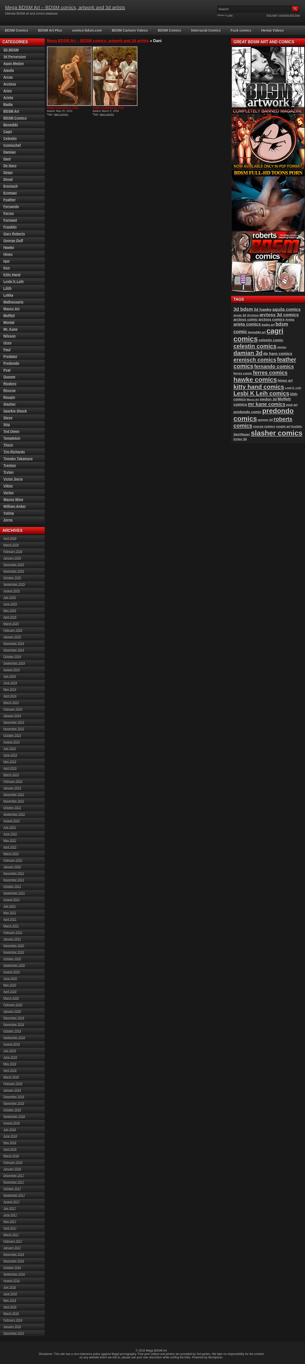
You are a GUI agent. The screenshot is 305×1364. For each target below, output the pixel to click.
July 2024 (9, 676)
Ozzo (7, 343)
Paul (7, 350)
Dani (7, 159)
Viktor (8, 486)
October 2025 (12, 578)
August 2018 (11, 1123)
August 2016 (11, 1280)
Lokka (8, 295)
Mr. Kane (10, 329)
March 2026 (11, 545)
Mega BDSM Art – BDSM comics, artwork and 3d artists (65, 7)
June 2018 (10, 1136)
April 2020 (10, 991)
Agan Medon (13, 63)
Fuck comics (241, 30)
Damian (9, 152)
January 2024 (12, 716)
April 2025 (10, 617)
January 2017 (12, 1248)
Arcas (8, 77)
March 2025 (11, 624)
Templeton (11, 438)
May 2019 (9, 1064)
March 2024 (11, 702)
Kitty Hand (11, 275)
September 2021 (14, 893)
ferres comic (242, 373)
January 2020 (12, 1011)
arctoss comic (245, 319)
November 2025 (13, 571)
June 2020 (10, 978)
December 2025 (13, 564)
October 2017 (12, 1189)
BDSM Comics (16, 30)
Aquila (8, 70)
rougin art (283, 426)
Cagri (7, 132)
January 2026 (12, 558)
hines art (285, 380)
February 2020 (12, 1005)
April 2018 (10, 1149)
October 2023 (12, 735)
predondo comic (247, 412)
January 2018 (12, 1169)
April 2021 (10, 919)
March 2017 (11, 1235)
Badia (8, 104)
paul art (292, 405)
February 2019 (12, 1083)
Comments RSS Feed (289, 15)
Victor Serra (13, 479)
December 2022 (13, 794)
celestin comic (271, 340)
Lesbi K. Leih (293, 387)
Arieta (8, 98)
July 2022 (9, 827)
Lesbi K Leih (13, 281)
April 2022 (10, 847)
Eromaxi (10, 193)
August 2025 (11, 591)
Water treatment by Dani (63, 107)
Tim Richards (14, 452)
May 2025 (9, 610)
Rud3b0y (296, 426)
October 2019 (12, 1031)
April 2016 (10, 1307)
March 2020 (11, 998)
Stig (6, 425)
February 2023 (12, 781)
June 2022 (10, 834)
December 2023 (13, 722)
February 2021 (12, 932)
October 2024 (12, 656)
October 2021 (12, 886)
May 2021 (9, 913)
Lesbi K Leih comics (261, 393)
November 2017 (13, 1182)
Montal (8, 322)
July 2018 (9, 1129)
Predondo (11, 363)
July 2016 (9, 1287)
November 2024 (13, 650)
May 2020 (9, 985)
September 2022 (14, 814)
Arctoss (9, 84)
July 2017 (9, 1208)
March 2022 (11, 853)
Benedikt (10, 125)
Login (230, 15)
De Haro (10, 166)
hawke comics (255, 379)
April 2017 (10, 1228)
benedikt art (257, 332)
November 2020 (13, 952)
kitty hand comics (258, 386)
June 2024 (10, 683)
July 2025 (9, 597)
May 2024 (9, 689)
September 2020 (14, 965)
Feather (9, 200)
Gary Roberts (14, 234)
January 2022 (12, 867)
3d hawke (262, 309)
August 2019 (11, 1044)
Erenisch (10, 186)
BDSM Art (11, 111)
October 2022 (12, 807)
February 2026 (12, 551)
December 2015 (13, 1333)
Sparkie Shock (15, 411)
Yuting (8, 513)
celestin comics (255, 346)
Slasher (9, 404)
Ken (6, 268)
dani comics (61, 114)
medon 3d (268, 399)
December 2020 (13, 945)
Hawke (8, 247)
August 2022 (11, 821)
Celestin (10, 138)
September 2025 (14, 584)
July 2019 (9, 1051)
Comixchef (12, 145)
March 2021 (11, 926)
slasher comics (276, 433)
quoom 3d (265, 420)
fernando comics (274, 366)
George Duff (13, 241)
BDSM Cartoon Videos (130, 30)
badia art (268, 325)
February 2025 (12, 630)
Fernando (11, 207)
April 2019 (10, 1070)
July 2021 (9, 906)
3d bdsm (243, 309)
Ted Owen (11, 431)
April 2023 (10, 768)
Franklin (10, 227)
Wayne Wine (13, 499)
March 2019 (11, 1077)
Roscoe (9, 390)
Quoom (9, 377)
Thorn (8, 445)
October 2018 (12, 1110)
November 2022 (13, 801)
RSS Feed (272, 15)
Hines (8, 254)
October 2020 (12, 959)
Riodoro (10, 384)
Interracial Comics (206, 30)
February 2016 (12, 1320)
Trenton (9, 465)
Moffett (9, 316)
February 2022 (12, 860)
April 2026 (10, 538)
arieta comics (247, 324)
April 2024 (10, 696)
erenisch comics (254, 360)
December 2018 (13, 1097)
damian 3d (247, 353)
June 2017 (10, 1215)
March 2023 (11, 775)
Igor (6, 261)
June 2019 (10, 1057)
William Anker (14, 506)
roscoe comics (264, 426)
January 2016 (12, 1326)
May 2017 (9, 1221)
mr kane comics (266, 404)
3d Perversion (14, 57)
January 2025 (12, 637)
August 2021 (11, 899)
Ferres (8, 213)
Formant (10, 220)
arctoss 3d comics (279, 314)
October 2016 (12, 1267)
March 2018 (11, 1156)
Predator (10, 356)
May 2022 (9, 840)
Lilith (7, 288)
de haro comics (277, 353)
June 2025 (10, 604)
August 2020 (11, 972)
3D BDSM (11, 50)
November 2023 (13, 729)
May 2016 (9, 1300)
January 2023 (12, 788)
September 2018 (14, 1116)
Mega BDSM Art (156, 1350)
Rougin (9, 397)
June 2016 (10, 1294)
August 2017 (11, 1202)
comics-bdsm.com (87, 30)
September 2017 (14, 1195)
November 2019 (13, 1024)
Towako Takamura (18, 459)
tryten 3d (240, 439)
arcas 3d (239, 315)
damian (281, 347)
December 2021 (13, 873)
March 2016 (11, 1313)
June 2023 (10, 755)
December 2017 (13, 1175)
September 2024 (14, 663)
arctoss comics (272, 319)
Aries (7, 91)
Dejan (8, 172)
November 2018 (13, 1103)
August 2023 (11, 742)
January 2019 (12, 1090)
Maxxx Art (11, 309)
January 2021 (12, 939)
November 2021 (13, 880)
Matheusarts (13, 302)
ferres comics (270, 373)
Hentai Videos (272, 30)
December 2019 (13, 1018)
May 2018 (9, 1143)
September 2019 (14, 1037)
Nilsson (9, 336)
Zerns (8, 520)
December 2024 (13, 643)
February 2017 (12, 1241)
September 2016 (14, 1274)
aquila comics (286, 309)
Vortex (8, 493)
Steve (7, 418)
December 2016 (13, 1254)
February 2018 (12, 1162)
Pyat (7, 370)
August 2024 (11, 670)
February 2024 (12, 709)
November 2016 (13, 1261)
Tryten (8, 472)
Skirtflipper (241, 434)
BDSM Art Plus (50, 30)
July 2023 (9, 748)
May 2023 (9, 762)
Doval (8, 179)
